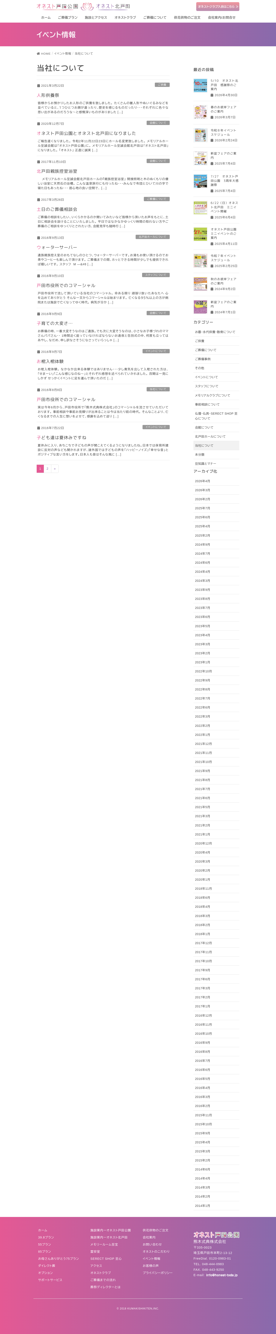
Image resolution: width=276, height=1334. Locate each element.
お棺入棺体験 (50, 361)
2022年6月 (202, 707)
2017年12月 (203, 943)
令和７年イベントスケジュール (224, 258)
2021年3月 (202, 816)
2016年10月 (203, 1033)
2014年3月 (202, 1187)
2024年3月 (202, 580)
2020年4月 (202, 852)
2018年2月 (202, 925)
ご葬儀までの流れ (103, 1280)
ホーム (42, 1230)
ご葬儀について (156, 199)
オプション (45, 1273)
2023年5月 (202, 626)
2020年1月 (202, 879)
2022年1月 (202, 734)
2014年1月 (202, 1205)
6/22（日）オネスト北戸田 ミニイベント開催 (224, 207)
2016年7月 (202, 1060)
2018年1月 (202, 934)
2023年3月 (202, 644)
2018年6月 (202, 897)
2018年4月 (202, 906)
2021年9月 (202, 771)
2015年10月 (203, 1124)
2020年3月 (202, 861)
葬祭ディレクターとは (106, 1287)
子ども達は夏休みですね (61, 437)
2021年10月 (203, 762)
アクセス (96, 1266)
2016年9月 (202, 1042)
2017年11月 (203, 952)
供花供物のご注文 (156, 1230)
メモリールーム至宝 (104, 1244)
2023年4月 (202, 635)
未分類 (199, 454)
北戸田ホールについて (152, 236)
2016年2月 (202, 1106)
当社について (158, 389)
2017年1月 (202, 1006)
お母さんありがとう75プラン (58, 1258)
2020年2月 (202, 870)
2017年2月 (202, 997)
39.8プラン (46, 1237)
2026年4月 (202, 481)
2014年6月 (202, 1169)
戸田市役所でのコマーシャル (66, 285)
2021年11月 (203, 753)
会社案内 (149, 1237)
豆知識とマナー (205, 463)
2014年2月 (202, 1196)
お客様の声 (151, 1266)
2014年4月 (202, 1178)
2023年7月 (202, 608)
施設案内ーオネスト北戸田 (109, 1237)
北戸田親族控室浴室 (57, 171)
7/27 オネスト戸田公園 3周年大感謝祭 (225, 180)
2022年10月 (203, 671)
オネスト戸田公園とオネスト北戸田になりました (86, 133)
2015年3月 (202, 1151)
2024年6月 (202, 562)
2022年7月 (202, 698)
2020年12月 (203, 843)
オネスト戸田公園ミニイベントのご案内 (224, 233)
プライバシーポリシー (158, 1273)
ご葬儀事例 (202, 359)
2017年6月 (202, 979)
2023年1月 (202, 662)
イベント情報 (151, 1258)
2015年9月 (202, 1133)
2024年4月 (202, 571)
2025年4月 (202, 526)
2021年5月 (202, 807)
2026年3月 (202, 490)
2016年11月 (203, 1024)
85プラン (44, 1251)
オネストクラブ (101, 1273)
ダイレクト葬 (46, 1266)
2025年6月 (202, 517)
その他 (199, 368)
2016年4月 (202, 1088)
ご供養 (162, 84)
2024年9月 (202, 544)
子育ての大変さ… (55, 323)
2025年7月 (202, 508)
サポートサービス (50, 1280)
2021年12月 (203, 744)
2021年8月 (202, 780)
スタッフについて (155, 274)
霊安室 (95, 1251)
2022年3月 (202, 716)
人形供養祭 (48, 95)
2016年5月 (202, 1079)
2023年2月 (202, 653)
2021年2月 (202, 825)
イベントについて (156, 351)
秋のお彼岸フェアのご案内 (224, 281)
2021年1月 (202, 834)
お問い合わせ (152, 1244)
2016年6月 (202, 1070)
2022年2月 (202, 725)
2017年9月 (202, 970)
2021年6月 (202, 798)
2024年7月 (202, 553)
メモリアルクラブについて (212, 395)
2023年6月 (202, 617)
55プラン (44, 1244)
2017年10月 (203, 961)
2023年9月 (202, 589)
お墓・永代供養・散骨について (215, 332)
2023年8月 (202, 599)
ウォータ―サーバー (57, 247)
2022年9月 (202, 680)
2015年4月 (202, 1142)
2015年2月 (202, 1160)
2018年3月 (202, 916)
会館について (158, 122)
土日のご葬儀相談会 (57, 209)
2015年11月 (203, 1115)
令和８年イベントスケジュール (224, 132)
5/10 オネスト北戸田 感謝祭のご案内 (224, 85)
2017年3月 (202, 988)
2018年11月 (203, 888)
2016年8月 (202, 1051)
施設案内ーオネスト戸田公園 (111, 1230)
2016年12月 (203, 1015)
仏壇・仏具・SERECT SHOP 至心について (216, 416)
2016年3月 (202, 1097)
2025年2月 (202, 535)
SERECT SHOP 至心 (106, 1258)
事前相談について (207, 404)
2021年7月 (202, 789)
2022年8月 (202, 689)
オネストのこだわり (156, 1251)
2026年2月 (202, 499)
